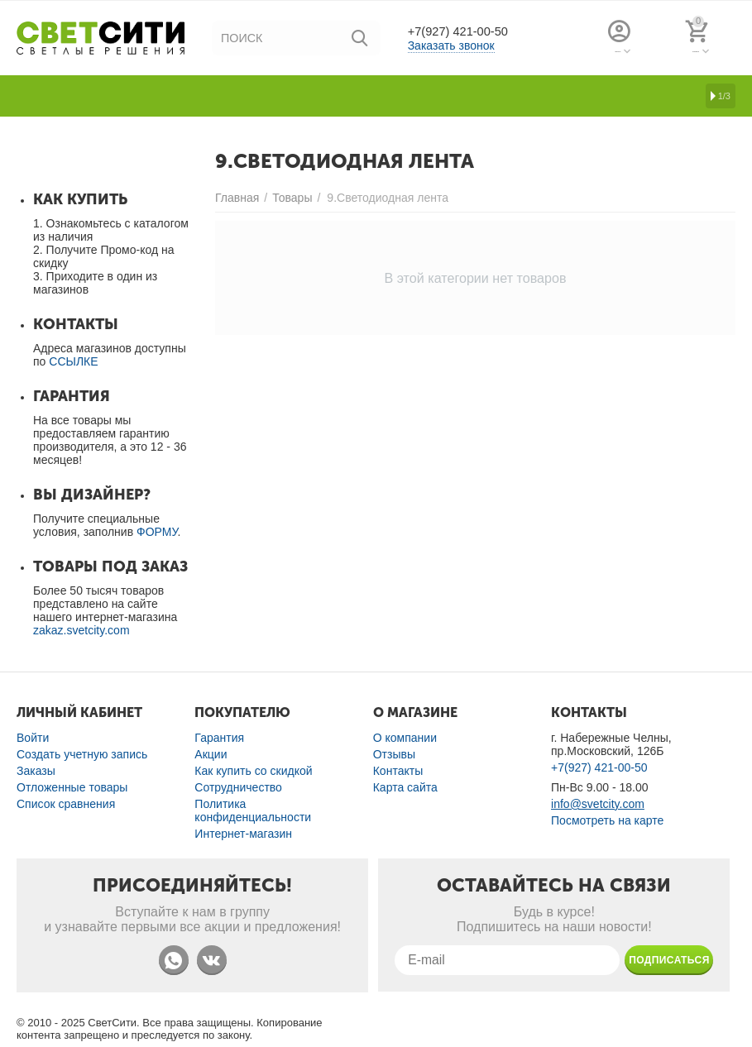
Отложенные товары (72, 787)
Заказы (36, 770)
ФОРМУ (157, 531)
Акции (210, 754)
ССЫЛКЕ (73, 361)
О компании (405, 737)
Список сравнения (66, 803)
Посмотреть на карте (607, 820)
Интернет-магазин (243, 833)
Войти (33, 737)
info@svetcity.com (597, 803)
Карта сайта (405, 787)
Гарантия (219, 737)
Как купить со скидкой (253, 770)
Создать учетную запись (82, 754)
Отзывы (394, 754)
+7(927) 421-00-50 (470, 31)
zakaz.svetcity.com (81, 630)
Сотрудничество (238, 787)
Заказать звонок (451, 46)
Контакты (398, 770)
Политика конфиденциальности (252, 810)
